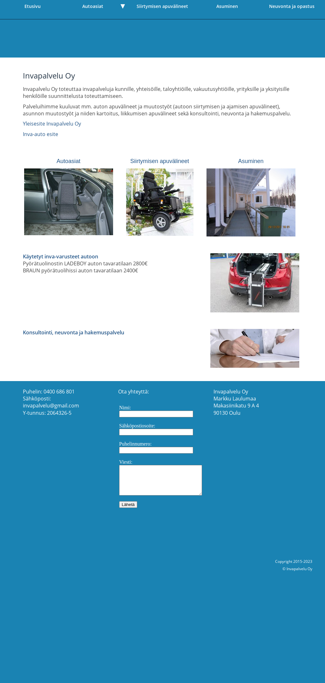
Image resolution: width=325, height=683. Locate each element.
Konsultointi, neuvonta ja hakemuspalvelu (73, 332)
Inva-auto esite (40, 134)
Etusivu (32, 6)
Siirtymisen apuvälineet (162, 6)
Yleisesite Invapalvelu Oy (52, 123)
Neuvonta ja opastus (292, 6)
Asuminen (227, 6)
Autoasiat (92, 6)
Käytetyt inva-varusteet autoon (60, 256)
